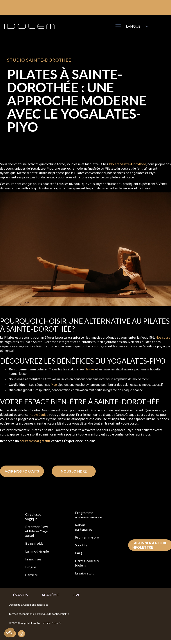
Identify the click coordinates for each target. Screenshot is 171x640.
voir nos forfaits (22, 471)
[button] (117, 26)
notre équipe (39, 414)
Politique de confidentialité (53, 613)
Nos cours (162, 337)
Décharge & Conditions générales (28, 604)
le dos (90, 369)
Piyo (54, 384)
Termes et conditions (22, 613)
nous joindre (74, 471)
